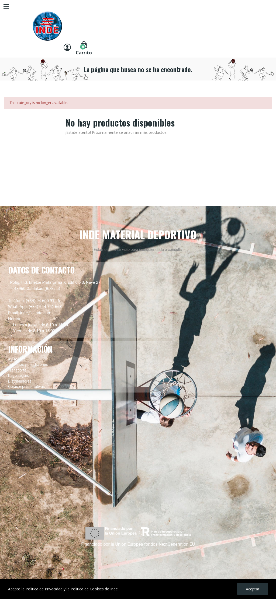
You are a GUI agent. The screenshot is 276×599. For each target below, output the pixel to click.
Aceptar (252, 588)
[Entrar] (67, 48)
